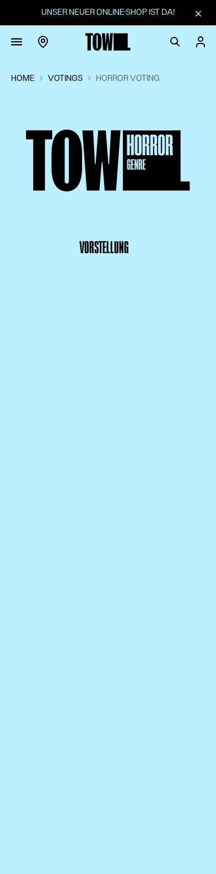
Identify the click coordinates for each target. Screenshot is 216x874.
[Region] (43, 42)
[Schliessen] (198, 13)
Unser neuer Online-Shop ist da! (108, 12)
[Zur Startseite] (108, 42)
